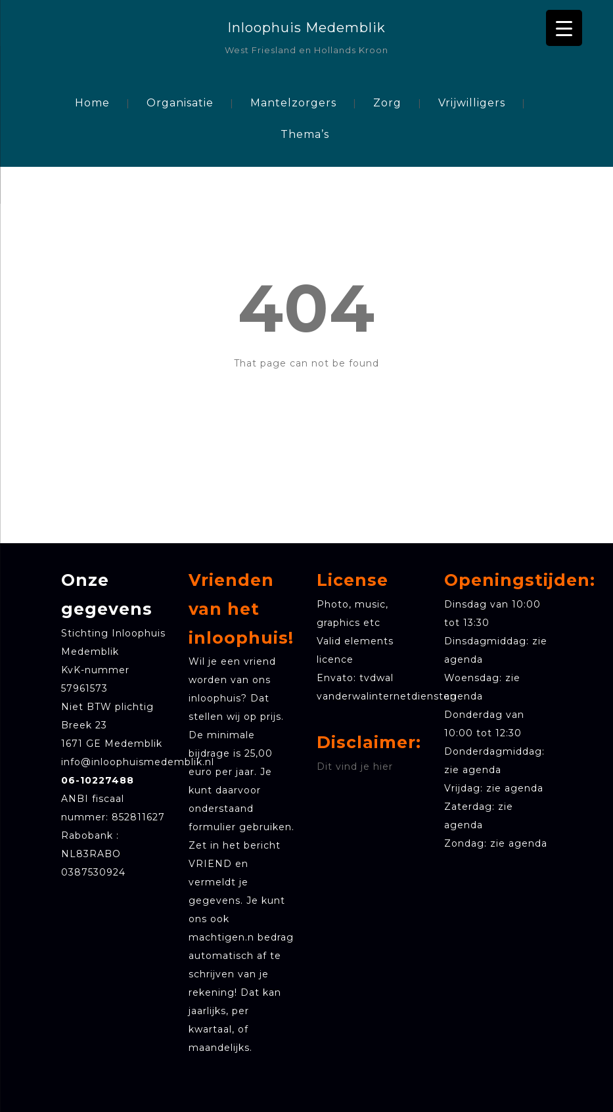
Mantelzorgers (293, 103)
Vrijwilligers (471, 103)
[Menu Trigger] (564, 28)
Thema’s (305, 134)
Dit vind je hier (355, 766)
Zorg (387, 103)
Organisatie (180, 103)
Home (92, 103)
